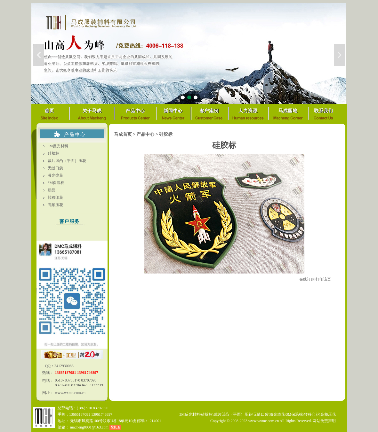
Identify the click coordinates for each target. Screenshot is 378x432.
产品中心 (145, 134)
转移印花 (55, 197)
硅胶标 (53, 153)
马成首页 (123, 134)
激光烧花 (55, 175)
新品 (51, 190)
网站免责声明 (324, 421)
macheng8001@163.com (89, 427)
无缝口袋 (55, 168)
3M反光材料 (58, 146)
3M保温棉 (56, 183)
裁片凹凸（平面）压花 (67, 160)
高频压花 (55, 205)
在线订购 (307, 279)
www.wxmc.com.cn (70, 392)
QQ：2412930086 (59, 366)
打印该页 (323, 279)
